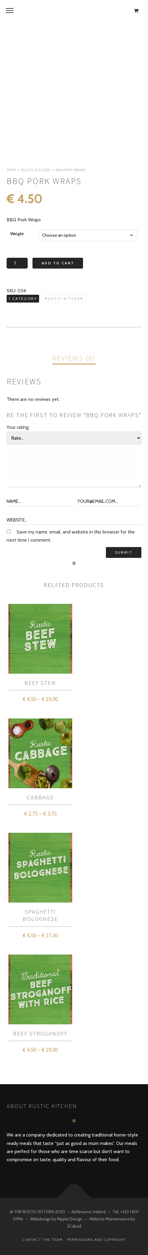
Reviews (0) (74, 358)
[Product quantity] (17, 263)
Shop (11, 170)
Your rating (18, 427)
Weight (17, 233)
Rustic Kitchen (35, 170)
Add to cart (58, 263)
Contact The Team (42, 1239)
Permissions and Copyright (96, 1239)
